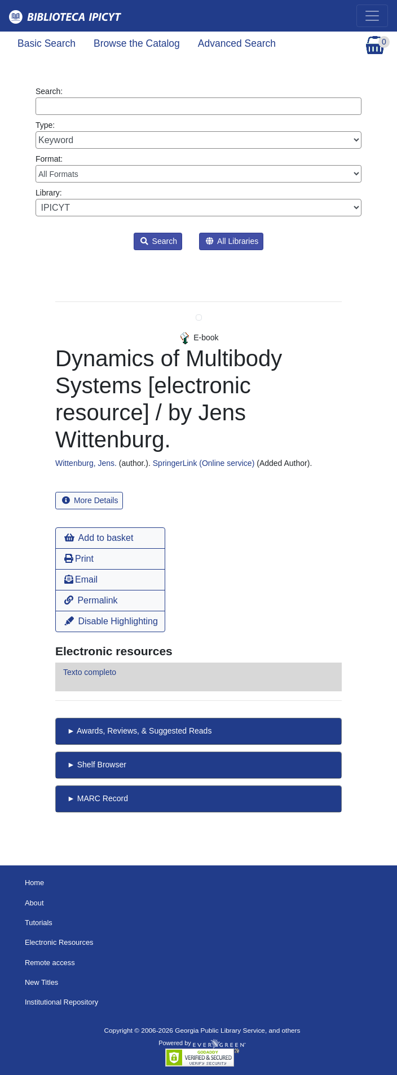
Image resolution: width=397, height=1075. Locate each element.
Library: (198, 202)
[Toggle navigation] (372, 16)
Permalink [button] (91, 600)
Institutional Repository (61, 1002)
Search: (198, 101)
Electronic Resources (59, 942)
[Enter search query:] (198, 106)
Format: (198, 168)
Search (158, 241)
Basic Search (46, 43)
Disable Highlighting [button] (111, 621)
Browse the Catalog (137, 43)
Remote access (50, 962)
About (34, 903)
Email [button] (81, 579)
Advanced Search (237, 43)
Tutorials (38, 922)
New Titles (41, 982)
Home (34, 882)
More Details (90, 500)
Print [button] (79, 558)
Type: (198, 135)
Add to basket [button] (98, 538)
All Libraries (232, 241)
